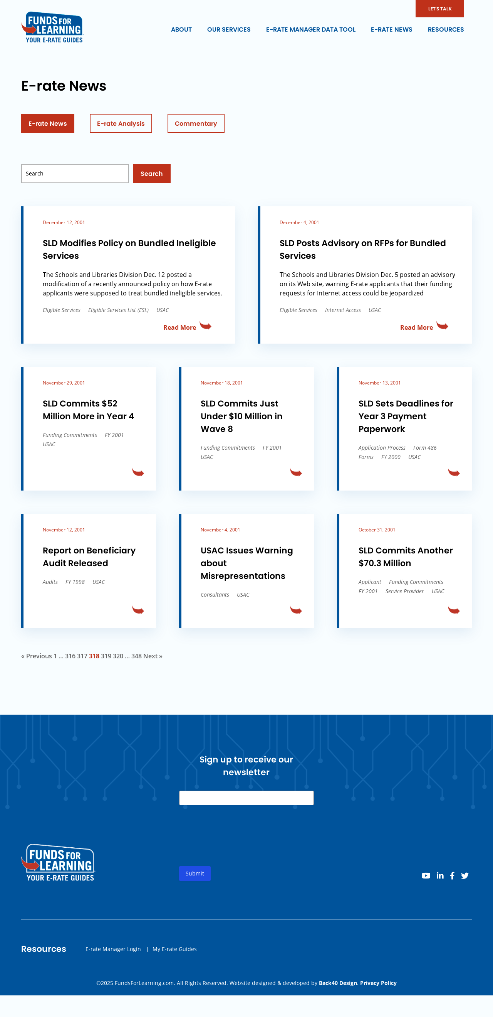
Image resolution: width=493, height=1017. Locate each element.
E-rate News (392, 29)
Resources (446, 29)
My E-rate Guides (175, 951)
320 (118, 656)
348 (136, 656)
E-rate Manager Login (113, 951)
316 (70, 656)
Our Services (229, 29)
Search (152, 173)
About (181, 29)
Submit (195, 876)
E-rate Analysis (121, 123)
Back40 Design (338, 983)
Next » (153, 656)
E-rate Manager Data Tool (310, 29)
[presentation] (237, 845)
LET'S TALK (440, 8)
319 (106, 656)
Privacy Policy (378, 983)
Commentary (196, 123)
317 (82, 656)
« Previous (36, 656)
